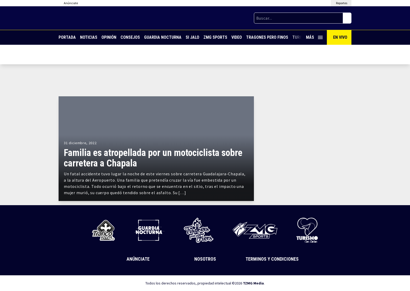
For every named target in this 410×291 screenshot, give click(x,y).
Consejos (130, 37)
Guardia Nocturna (162, 37)
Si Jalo (192, 37)
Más (314, 37)
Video (236, 37)
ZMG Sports (215, 37)
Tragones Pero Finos (267, 37)
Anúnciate (138, 259)
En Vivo (340, 37)
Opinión (108, 37)
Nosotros (205, 259)
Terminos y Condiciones (272, 259)
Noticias (88, 37)
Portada (67, 37)
